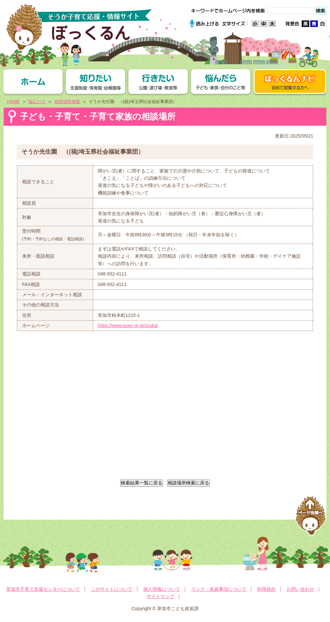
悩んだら (36, 101)
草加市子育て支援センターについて (43, 589)
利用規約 (266, 589)
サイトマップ (160, 596)
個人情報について (161, 589)
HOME (13, 101)
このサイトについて (111, 589)
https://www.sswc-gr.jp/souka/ (128, 325)
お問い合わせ (300, 589)
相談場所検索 (67, 101)
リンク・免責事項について (218, 589)
